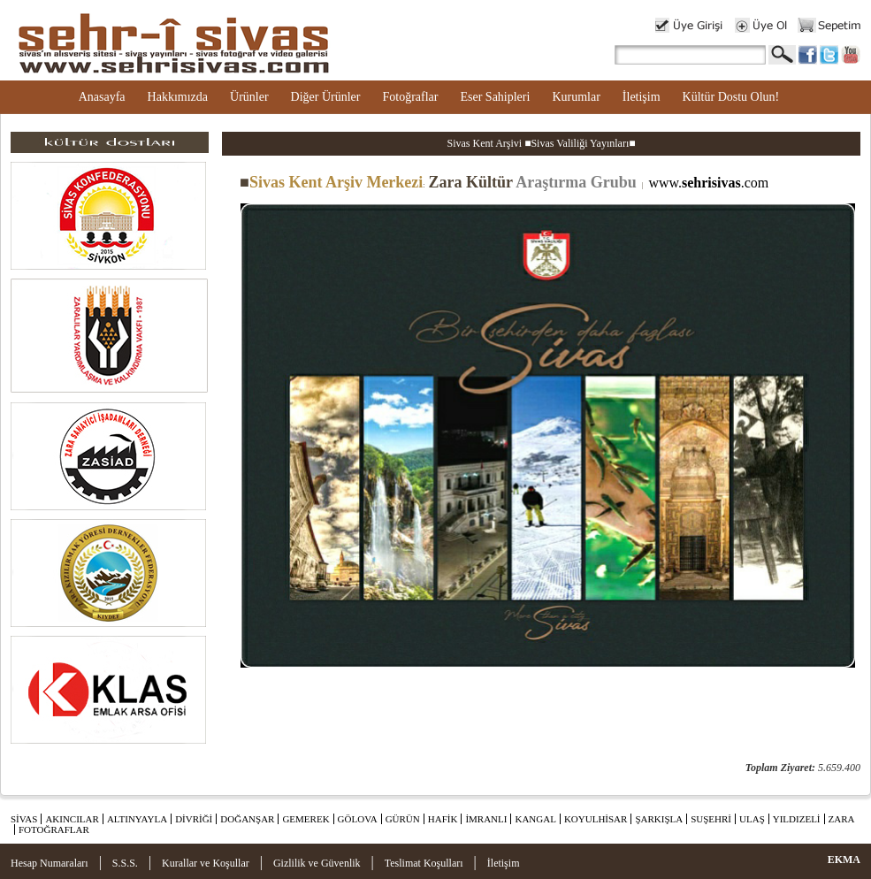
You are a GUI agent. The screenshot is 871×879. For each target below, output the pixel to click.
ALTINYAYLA (137, 819)
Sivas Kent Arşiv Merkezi (331, 182)
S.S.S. (125, 863)
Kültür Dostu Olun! (731, 96)
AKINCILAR (72, 819)
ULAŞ (752, 819)
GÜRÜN (403, 819)
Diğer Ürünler (326, 96)
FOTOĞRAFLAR (54, 829)
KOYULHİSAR (596, 819)
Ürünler (249, 96)
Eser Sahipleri (495, 96)
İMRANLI (486, 819)
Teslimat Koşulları (424, 863)
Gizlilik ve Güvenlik (317, 863)
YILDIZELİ (797, 819)
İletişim (642, 96)
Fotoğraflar (410, 96)
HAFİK (443, 819)
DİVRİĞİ (193, 819)
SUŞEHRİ (711, 819)
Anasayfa (102, 96)
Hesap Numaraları (49, 863)
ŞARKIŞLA (659, 819)
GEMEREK (305, 819)
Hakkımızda (178, 96)
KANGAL (535, 819)
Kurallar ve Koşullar (205, 863)
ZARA (842, 819)
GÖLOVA (358, 819)
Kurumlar (576, 96)
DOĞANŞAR (247, 819)
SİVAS (24, 819)
